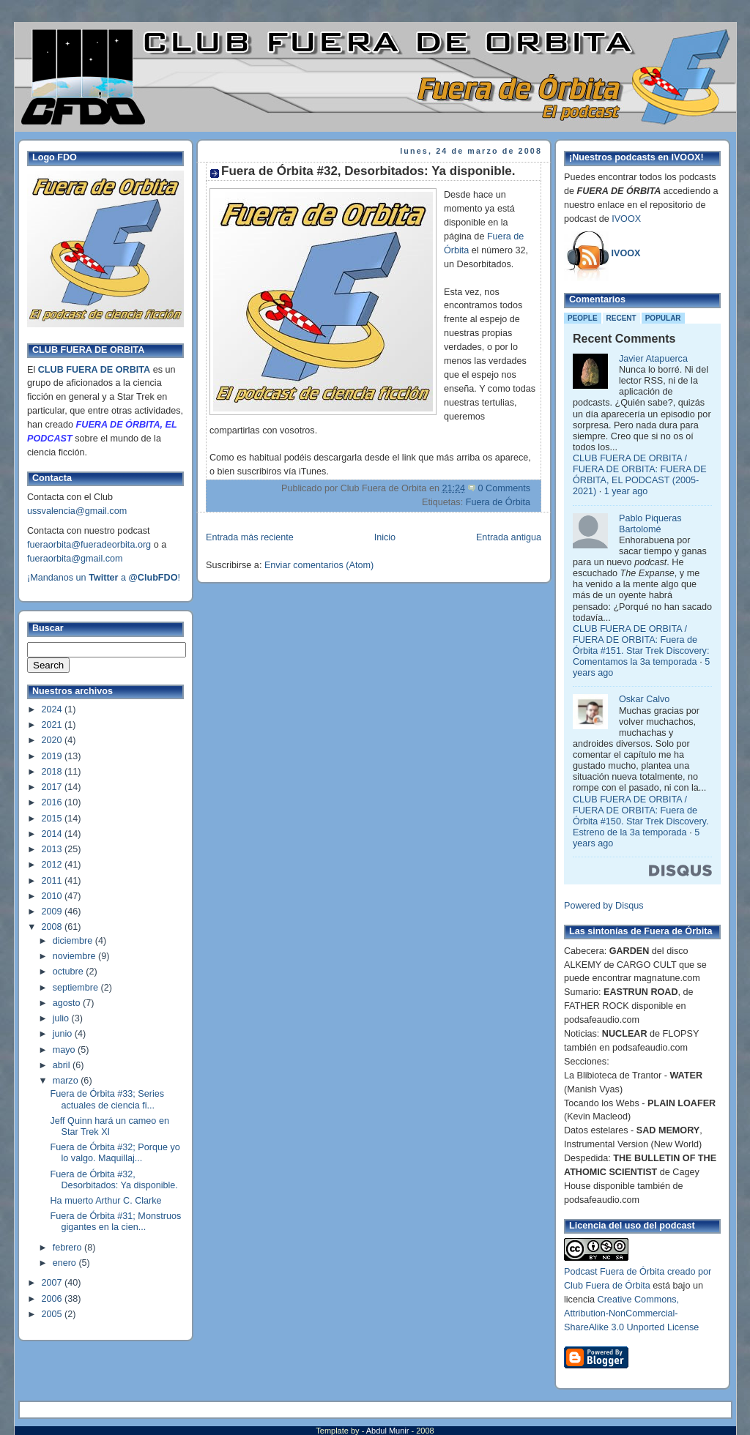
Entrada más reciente (250, 537)
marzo (67, 1081)
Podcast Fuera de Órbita (614, 1272)
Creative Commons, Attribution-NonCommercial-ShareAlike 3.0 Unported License (631, 1313)
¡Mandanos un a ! (103, 578)
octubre (69, 971)
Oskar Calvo (644, 699)
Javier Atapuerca (653, 359)
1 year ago (626, 491)
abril (63, 1065)
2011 (53, 881)
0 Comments (504, 488)
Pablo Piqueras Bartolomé (650, 523)
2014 (53, 834)
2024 (53, 709)
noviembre (75, 956)
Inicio (385, 537)
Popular (663, 318)
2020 (53, 740)
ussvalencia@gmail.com (77, 511)
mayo (65, 1050)
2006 (53, 1299)
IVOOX (626, 219)
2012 (53, 865)
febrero (68, 1247)
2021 (53, 725)
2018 (53, 772)
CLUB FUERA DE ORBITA (94, 370)
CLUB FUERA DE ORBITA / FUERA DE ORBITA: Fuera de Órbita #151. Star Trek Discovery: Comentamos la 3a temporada (641, 645)
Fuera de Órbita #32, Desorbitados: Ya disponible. (114, 1179)
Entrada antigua (508, 537)
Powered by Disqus (604, 906)
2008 (53, 927)
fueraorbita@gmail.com (75, 559)
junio (64, 1034)
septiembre (77, 988)
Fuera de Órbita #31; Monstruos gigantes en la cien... (116, 1221)
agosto (68, 1003)
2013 (53, 849)
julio (62, 1018)
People (583, 318)
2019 (53, 756)
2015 (53, 818)
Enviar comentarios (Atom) (319, 565)
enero (66, 1263)
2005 (53, 1314)
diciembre (74, 941)
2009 (53, 911)
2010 (53, 896)
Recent (621, 318)
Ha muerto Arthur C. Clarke (106, 1201)
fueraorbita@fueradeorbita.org (89, 545)
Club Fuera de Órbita (607, 1286)
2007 (53, 1283)
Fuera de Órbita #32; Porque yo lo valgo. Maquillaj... (115, 1152)
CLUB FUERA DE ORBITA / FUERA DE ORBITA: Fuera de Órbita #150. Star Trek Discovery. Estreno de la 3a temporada (640, 816)
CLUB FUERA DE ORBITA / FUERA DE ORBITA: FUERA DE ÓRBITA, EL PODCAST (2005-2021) (640, 474)
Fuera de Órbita (498, 502)
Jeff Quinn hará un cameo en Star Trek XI (110, 1126)
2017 (53, 787)
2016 (53, 802)
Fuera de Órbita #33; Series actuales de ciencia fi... (108, 1099)
